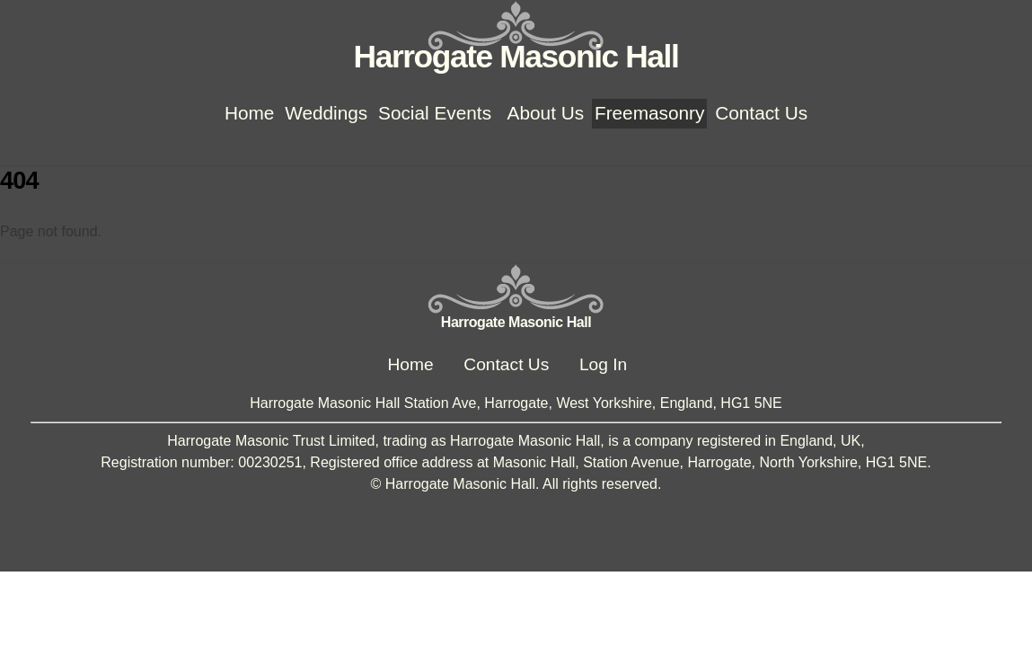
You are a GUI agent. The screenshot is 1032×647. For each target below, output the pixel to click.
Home (249, 112)
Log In (603, 364)
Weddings (326, 112)
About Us (546, 112)
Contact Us (761, 112)
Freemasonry (650, 112)
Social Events (434, 112)
